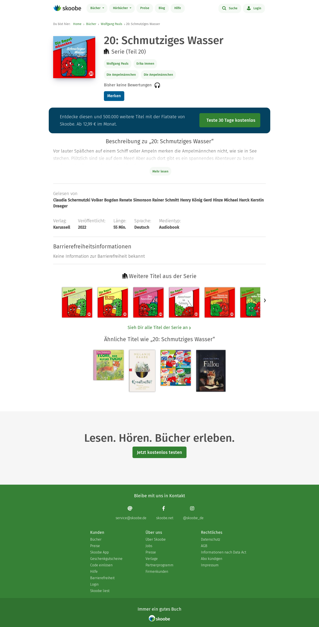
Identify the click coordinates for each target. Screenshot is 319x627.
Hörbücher (121, 8)
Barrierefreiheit (102, 578)
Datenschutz (210, 539)
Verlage (152, 559)
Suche (229, 8)
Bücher (95, 8)
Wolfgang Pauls (111, 24)
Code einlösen (101, 565)
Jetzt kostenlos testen (159, 452)
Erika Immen (145, 64)
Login (254, 8)
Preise (144, 8)
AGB (204, 546)
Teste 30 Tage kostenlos (230, 120)
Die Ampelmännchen (121, 75)
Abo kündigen (211, 559)
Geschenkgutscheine (106, 559)
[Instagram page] (193, 513)
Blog (162, 8)
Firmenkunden (157, 571)
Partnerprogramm (159, 565)
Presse (151, 552)
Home (77, 24)
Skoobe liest (99, 591)
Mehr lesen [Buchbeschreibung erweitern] (160, 171)
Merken (114, 95)
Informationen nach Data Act (223, 552)
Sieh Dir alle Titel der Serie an (159, 327)
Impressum (210, 565)
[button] (265, 300)
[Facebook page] (165, 513)
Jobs (149, 546)
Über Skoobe (156, 539)
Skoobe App (99, 552)
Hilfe (177, 8)
